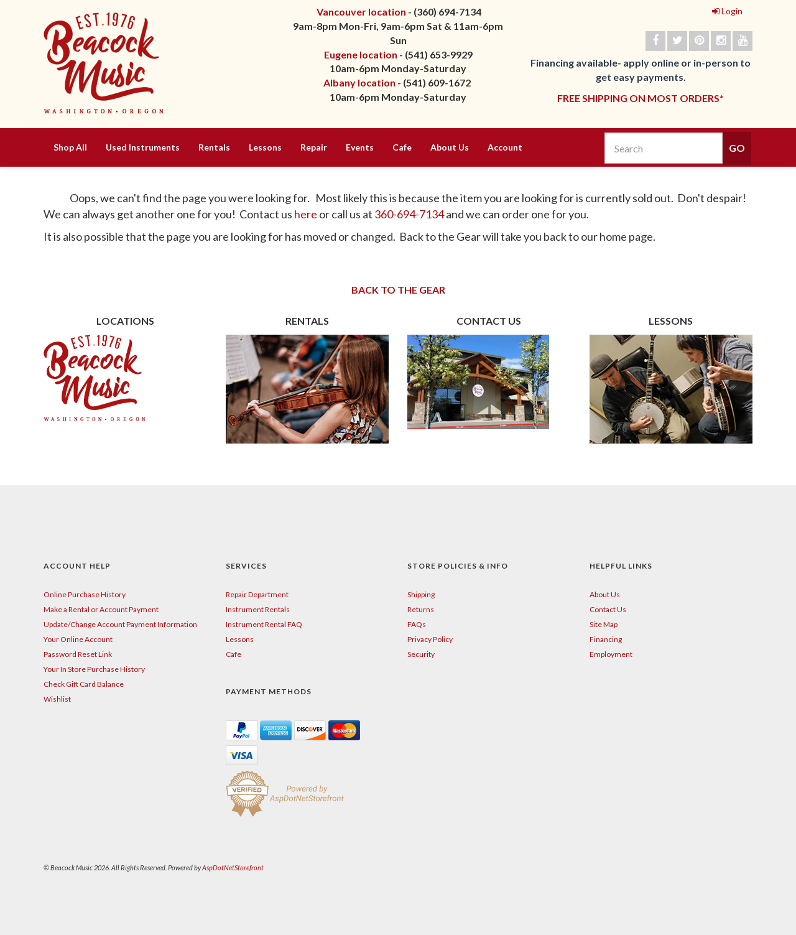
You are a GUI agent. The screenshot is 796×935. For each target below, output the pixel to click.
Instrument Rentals (258, 609)
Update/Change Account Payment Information (120, 624)
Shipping (421, 594)
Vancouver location (361, 11)
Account (505, 147)
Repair (313, 147)
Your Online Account (78, 639)
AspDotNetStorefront (233, 867)
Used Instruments (143, 147)
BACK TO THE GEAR (398, 289)
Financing (606, 639)
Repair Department (257, 594)
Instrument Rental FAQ (264, 624)
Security (421, 654)
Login (727, 11)
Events (360, 147)
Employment (611, 654)
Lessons (265, 147)
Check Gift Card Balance (84, 684)
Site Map (604, 624)
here (306, 214)
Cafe (402, 147)
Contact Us (608, 609)
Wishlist (57, 699)
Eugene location (360, 54)
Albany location (359, 82)
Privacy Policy (430, 639)
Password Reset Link (78, 654)
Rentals (214, 147)
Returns (420, 609)
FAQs (416, 624)
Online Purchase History (85, 594)
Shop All (70, 147)
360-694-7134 (409, 214)
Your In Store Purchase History (94, 669)
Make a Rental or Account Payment (101, 609)
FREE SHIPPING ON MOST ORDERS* (640, 98)
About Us (449, 147)
